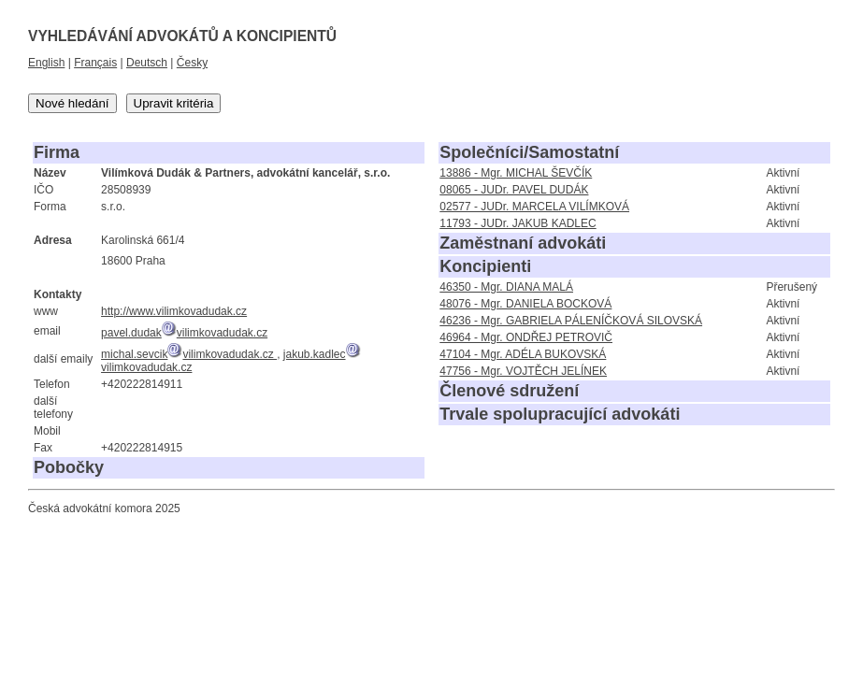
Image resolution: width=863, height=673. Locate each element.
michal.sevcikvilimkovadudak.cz (189, 354)
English (46, 62)
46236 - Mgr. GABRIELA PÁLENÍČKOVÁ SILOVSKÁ (570, 320)
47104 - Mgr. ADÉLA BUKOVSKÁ (522, 354)
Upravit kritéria (174, 103)
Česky (192, 62)
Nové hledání (72, 103)
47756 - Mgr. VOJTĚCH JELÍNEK (523, 371)
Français (95, 62)
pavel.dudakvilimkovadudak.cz (184, 332)
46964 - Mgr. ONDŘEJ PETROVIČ (525, 337)
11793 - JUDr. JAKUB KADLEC (517, 223)
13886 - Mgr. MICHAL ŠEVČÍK (515, 172)
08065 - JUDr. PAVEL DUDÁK (513, 189)
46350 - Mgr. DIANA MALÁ (506, 287)
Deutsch (146, 62)
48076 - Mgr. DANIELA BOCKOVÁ (525, 303)
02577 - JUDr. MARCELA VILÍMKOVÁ (534, 206)
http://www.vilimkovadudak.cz (174, 311)
